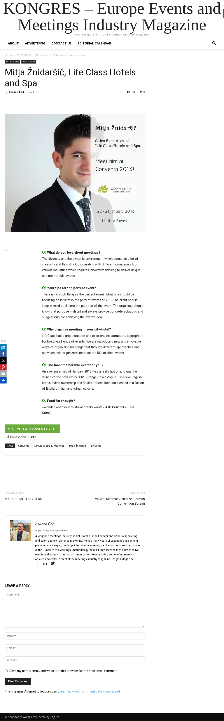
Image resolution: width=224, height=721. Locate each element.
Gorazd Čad (16, 92)
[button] (214, 44)
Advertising (35, 43)
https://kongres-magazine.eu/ (51, 530)
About (13, 43)
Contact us (61, 43)
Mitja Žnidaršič (77, 445)
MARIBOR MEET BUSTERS (23, 499)
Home (8, 55)
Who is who (29, 61)
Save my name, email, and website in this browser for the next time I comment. (63, 671)
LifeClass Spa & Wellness (49, 445)
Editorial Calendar (94, 43)
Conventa (24, 445)
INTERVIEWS (24, 55)
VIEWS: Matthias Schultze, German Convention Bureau (120, 501)
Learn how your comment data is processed (90, 691)
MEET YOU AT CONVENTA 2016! (32, 429)
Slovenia (96, 445)
